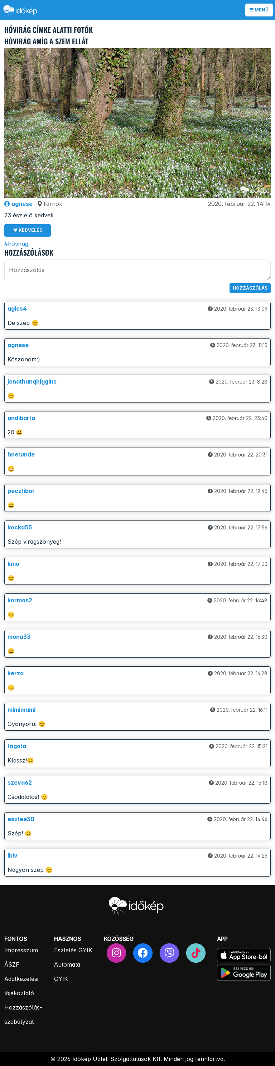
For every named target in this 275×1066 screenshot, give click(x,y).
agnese (18, 203)
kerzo (16, 673)
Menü (259, 10)
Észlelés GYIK (73, 950)
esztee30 (21, 819)
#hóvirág (16, 243)
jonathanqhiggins (32, 381)
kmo (13, 563)
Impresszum (21, 950)
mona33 (19, 636)
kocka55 (20, 527)
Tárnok (49, 203)
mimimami (21, 709)
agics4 (17, 308)
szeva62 (20, 782)
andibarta (21, 417)
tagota (17, 746)
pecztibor (21, 490)
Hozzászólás (250, 288)
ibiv (13, 855)
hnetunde (21, 454)
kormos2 (20, 600)
